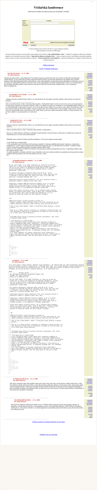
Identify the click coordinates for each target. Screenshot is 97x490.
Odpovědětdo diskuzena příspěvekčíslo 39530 (89, 284)
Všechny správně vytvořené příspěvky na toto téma (48, 465)
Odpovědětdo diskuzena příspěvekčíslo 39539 (89, 446)
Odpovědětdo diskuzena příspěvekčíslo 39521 (89, 79)
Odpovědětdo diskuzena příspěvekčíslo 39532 (89, 424)
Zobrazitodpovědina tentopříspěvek (90, 86)
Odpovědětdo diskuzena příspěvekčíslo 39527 (89, 166)
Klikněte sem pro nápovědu (48, 478)
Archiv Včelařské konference (48, 72)
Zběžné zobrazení (48, 68)
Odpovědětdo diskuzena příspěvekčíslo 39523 (89, 100)
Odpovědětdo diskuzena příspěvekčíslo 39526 (89, 126)
